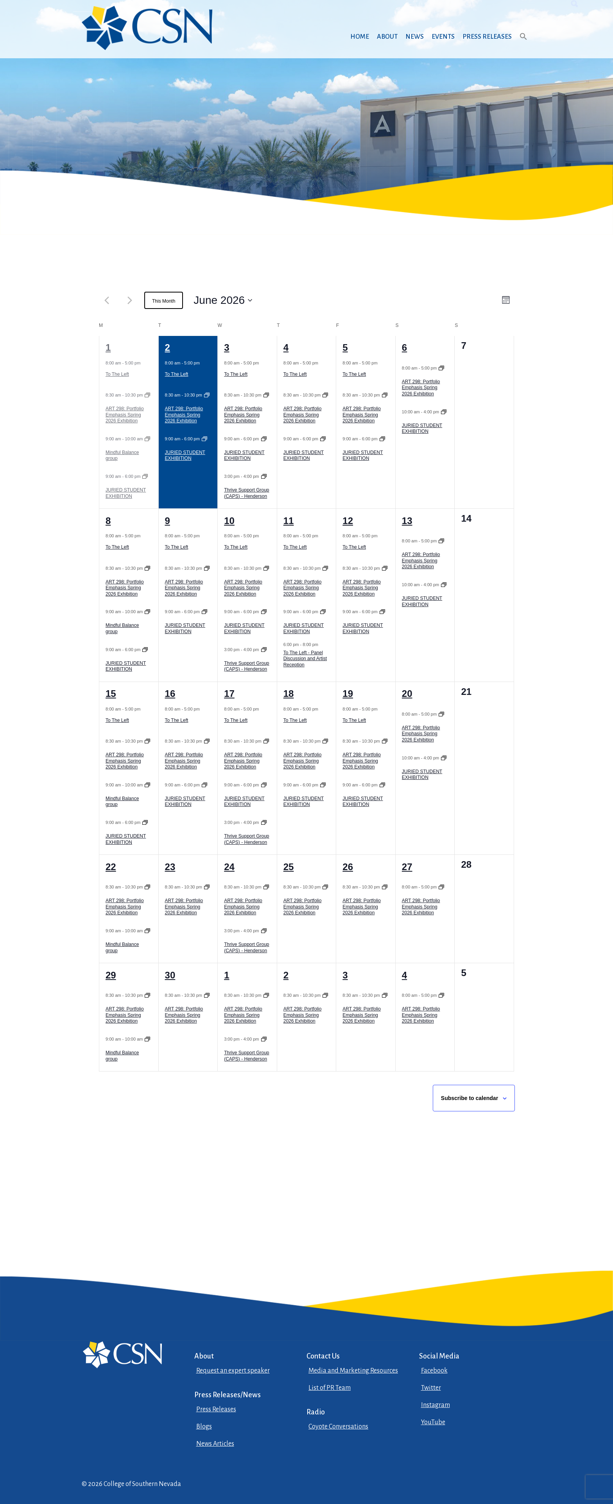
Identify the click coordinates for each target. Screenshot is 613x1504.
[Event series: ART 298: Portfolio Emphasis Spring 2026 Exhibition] (147, 395)
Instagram (435, 1405)
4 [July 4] (404, 975)
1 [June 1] (108, 347)
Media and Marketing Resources (353, 1370)
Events (443, 36)
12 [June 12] (347, 520)
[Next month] (129, 300)
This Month (163, 301)
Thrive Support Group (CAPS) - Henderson (246, 493)
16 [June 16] (170, 693)
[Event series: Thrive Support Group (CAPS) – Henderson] (264, 476)
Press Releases (487, 36)
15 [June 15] (111, 693)
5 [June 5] (345, 347)
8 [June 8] (108, 520)
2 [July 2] (286, 975)
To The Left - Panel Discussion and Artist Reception (305, 659)
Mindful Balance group (122, 455)
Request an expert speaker (233, 1370)
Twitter (431, 1387)
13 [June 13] (407, 520)
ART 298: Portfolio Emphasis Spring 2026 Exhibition (125, 415)
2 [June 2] (167, 347)
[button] (523, 44)
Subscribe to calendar (469, 1098)
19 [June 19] (347, 693)
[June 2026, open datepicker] (223, 300)
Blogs (204, 1426)
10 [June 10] (229, 520)
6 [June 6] (404, 347)
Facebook (434, 1370)
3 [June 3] (226, 347)
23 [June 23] (170, 866)
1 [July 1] (226, 975)
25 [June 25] (288, 866)
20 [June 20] (407, 693)
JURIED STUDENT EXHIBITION (126, 493)
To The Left (117, 374)
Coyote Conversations (338, 1426)
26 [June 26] (347, 866)
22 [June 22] (111, 866)
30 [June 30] (170, 975)
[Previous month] (106, 300)
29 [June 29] (111, 975)
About (387, 36)
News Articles (215, 1443)
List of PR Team (329, 1387)
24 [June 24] (229, 866)
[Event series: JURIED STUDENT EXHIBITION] (145, 476)
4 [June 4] (286, 347)
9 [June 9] (167, 520)
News (414, 36)
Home (359, 36)
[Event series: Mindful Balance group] (147, 438)
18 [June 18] (288, 693)
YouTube (433, 1422)
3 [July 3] (345, 975)
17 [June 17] (229, 693)
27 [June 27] (407, 866)
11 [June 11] (288, 520)
